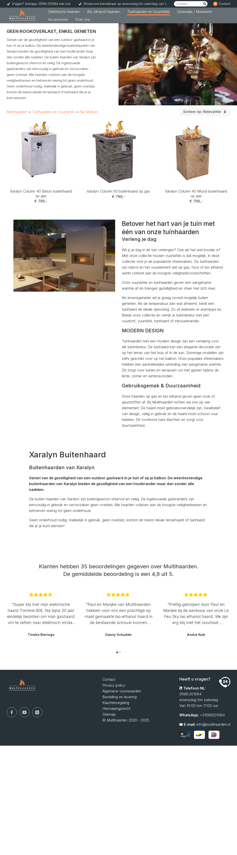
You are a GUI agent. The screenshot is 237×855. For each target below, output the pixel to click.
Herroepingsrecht (116, 708)
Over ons (82, 19)
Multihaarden (17, 112)
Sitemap (109, 714)
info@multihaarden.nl (213, 724)
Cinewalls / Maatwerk (194, 11)
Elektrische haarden (64, 11)
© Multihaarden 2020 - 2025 (125, 720)
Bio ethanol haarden (103, 11)
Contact (108, 679)
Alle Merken (88, 112)
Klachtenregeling (115, 702)
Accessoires (58, 19)
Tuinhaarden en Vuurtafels (148, 11)
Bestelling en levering (119, 697)
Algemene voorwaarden (121, 691)
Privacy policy (113, 685)
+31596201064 (212, 715)
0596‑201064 (190, 694)
